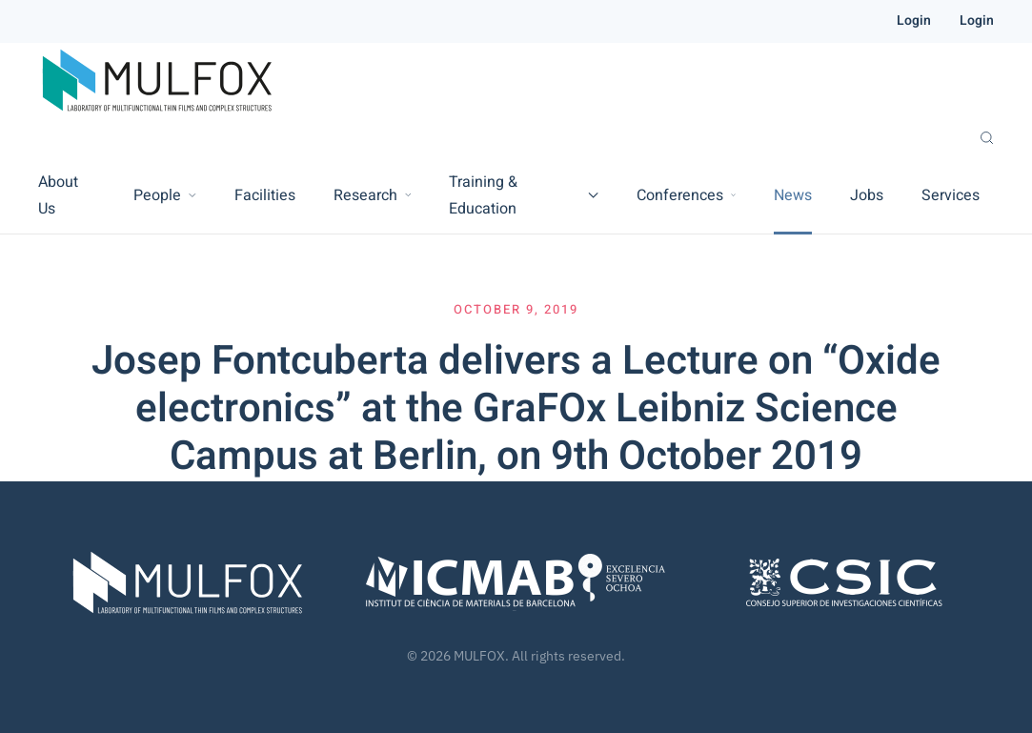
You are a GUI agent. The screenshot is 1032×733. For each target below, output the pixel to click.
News (793, 195)
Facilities (264, 195)
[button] (987, 138)
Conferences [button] (686, 195)
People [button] (164, 195)
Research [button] (373, 195)
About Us (58, 195)
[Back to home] (157, 81)
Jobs (866, 195)
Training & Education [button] (523, 195)
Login (914, 20)
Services (950, 195)
